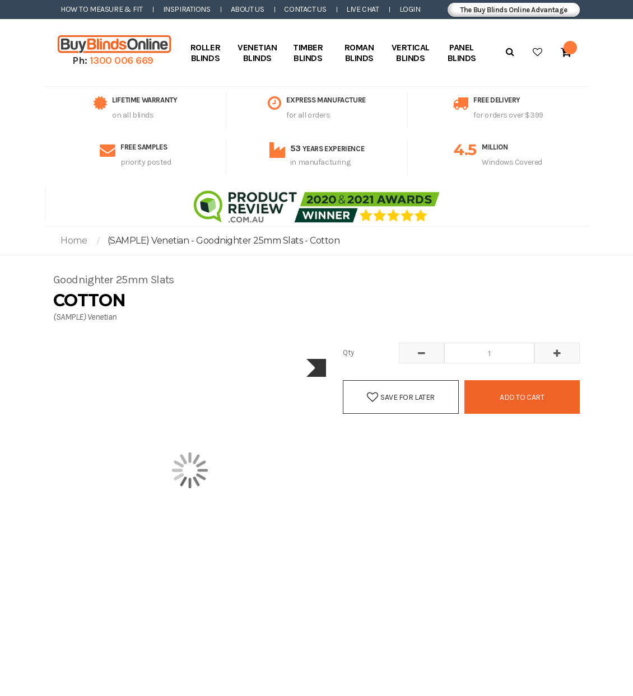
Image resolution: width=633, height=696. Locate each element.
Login (410, 9)
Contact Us (305, 9)
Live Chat (362, 9)
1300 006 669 (121, 60)
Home (73, 240)
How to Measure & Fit (101, 9)
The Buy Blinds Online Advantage (513, 10)
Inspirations (187, 9)
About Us (247, 9)
